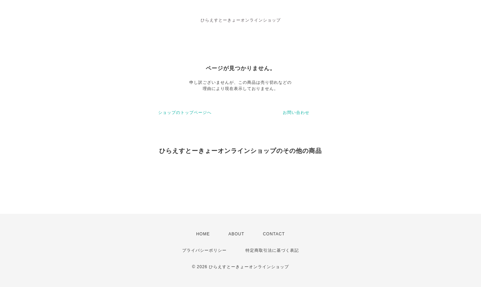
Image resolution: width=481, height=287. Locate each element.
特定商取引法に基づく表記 (272, 250)
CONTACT (274, 234)
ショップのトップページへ (185, 112)
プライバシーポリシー (204, 250)
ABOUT (236, 234)
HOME (203, 234)
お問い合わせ (296, 112)
